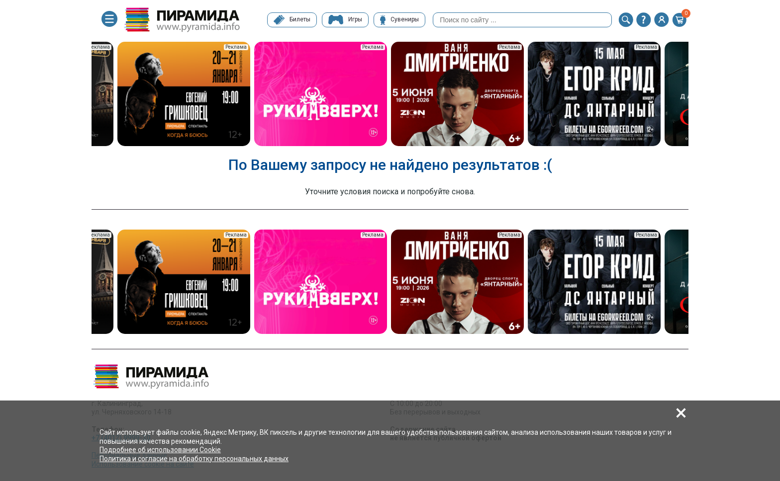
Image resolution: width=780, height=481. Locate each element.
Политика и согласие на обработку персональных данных (194, 459)
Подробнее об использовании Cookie (160, 450)
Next (696, 95)
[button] (625, 19)
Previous (84, 95)
